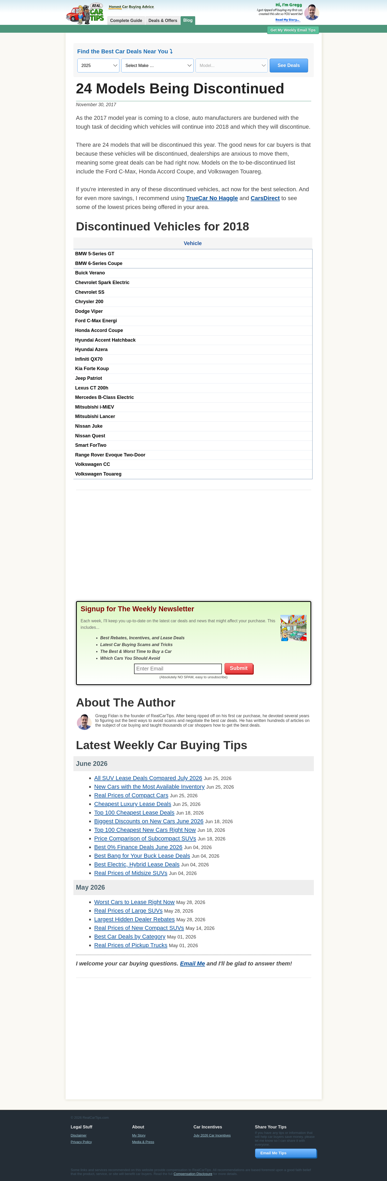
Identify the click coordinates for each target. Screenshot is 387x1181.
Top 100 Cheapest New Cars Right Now (145, 830)
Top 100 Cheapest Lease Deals (134, 812)
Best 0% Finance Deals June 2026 (138, 847)
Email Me (192, 963)
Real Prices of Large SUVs (128, 910)
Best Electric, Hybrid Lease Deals (137, 864)
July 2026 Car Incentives (212, 1135)
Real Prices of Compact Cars (131, 795)
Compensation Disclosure (193, 1174)
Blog (188, 20)
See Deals (289, 65)
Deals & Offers (162, 20)
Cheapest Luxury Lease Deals (132, 804)
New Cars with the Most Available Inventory (149, 786)
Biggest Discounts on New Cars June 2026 (149, 821)
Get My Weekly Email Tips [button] (292, 30)
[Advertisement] (36, 116)
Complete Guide (126, 20)
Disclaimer (79, 1135)
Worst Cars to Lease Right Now (134, 902)
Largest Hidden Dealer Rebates (134, 919)
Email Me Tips (274, 1153)
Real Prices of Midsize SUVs (130, 873)
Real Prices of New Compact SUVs (139, 928)
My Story (139, 1135)
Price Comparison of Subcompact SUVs (145, 838)
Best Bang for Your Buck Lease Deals (142, 855)
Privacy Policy (81, 1142)
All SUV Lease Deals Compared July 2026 (148, 778)
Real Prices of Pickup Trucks (130, 945)
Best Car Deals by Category (130, 936)
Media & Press (143, 1142)
